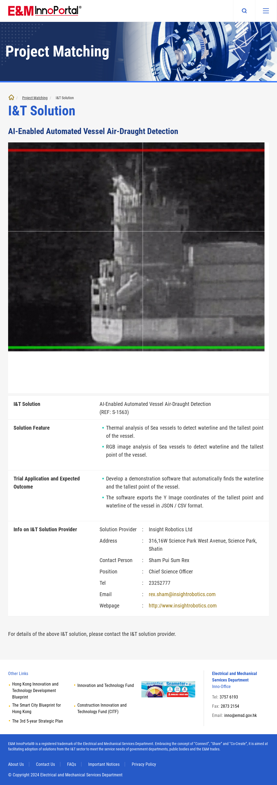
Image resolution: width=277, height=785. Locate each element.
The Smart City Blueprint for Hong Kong (36, 708)
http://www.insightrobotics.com (183, 605)
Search (244, 11)
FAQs (71, 764)
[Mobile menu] (266, 11)
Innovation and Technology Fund (105, 685)
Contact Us (45, 764)
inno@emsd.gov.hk (240, 715)
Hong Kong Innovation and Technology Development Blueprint (35, 691)
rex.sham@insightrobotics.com (182, 594)
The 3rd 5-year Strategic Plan (37, 721)
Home (11, 97)
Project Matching (35, 98)
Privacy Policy (144, 764)
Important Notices (104, 764)
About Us (16, 764)
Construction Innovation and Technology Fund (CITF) (102, 708)
